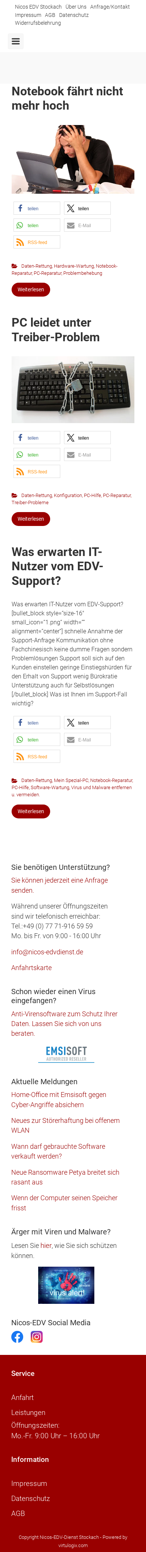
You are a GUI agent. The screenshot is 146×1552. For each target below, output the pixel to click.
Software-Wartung (50, 787)
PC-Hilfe (92, 495)
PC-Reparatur (47, 273)
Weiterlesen (31, 289)
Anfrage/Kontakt (110, 7)
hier (46, 1245)
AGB (50, 15)
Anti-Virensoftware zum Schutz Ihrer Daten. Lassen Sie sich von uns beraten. (64, 1024)
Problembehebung (82, 273)
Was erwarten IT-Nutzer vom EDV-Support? (57, 566)
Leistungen (28, 1413)
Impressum (28, 15)
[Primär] (16, 41)
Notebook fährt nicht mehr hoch (67, 98)
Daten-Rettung (36, 266)
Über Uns (76, 7)
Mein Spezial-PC (71, 780)
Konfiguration (68, 495)
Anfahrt (22, 1398)
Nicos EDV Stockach (38, 7)
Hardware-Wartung (74, 266)
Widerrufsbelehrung (38, 23)
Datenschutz (74, 15)
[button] (36, 208)
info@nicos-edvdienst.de (47, 952)
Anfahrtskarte (31, 968)
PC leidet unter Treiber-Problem (56, 329)
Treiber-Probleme (30, 502)
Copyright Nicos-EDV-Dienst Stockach (59, 1537)
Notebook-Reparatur (111, 780)
